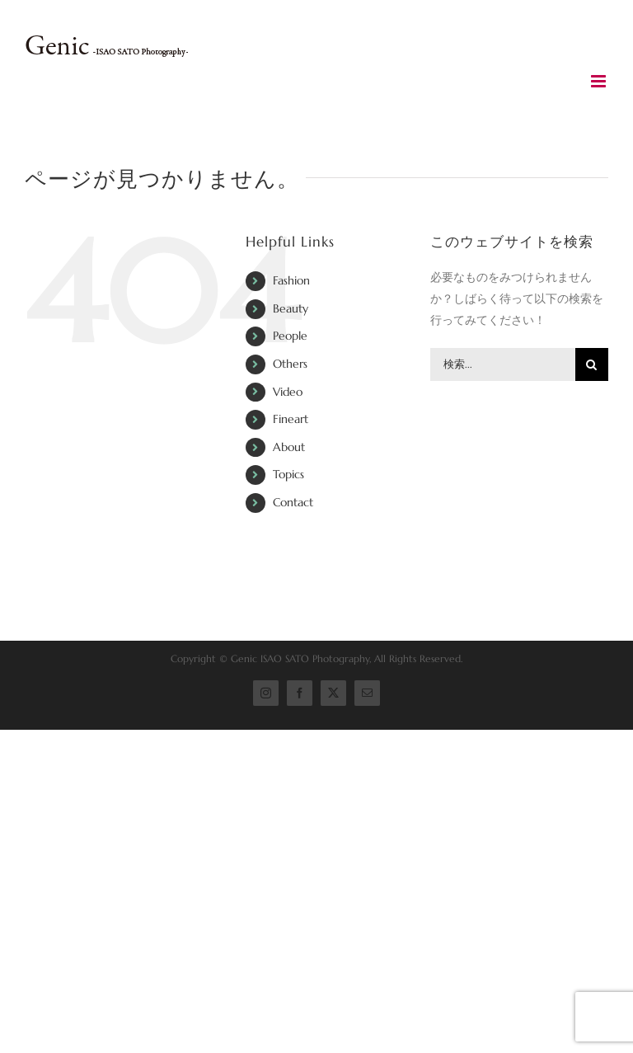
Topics (288, 474)
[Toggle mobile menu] (599, 81)
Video (287, 391)
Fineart (290, 418)
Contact (293, 502)
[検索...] (502, 364)
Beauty (290, 308)
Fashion (291, 280)
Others (290, 363)
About (289, 447)
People (290, 335)
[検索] (591, 364)
